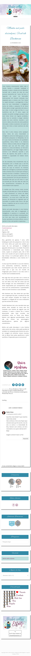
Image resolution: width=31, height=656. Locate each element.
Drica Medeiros (14, 389)
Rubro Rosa (9, 412)
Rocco (11, 393)
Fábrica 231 (22, 389)
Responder (25, 438)
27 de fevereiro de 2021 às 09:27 (13, 414)
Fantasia (5, 390)
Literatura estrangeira (20, 392)
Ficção (10, 390)
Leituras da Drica (7, 392)
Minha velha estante (8, 558)
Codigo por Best (15, 654)
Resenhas (5, 393)
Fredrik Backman (7, 228)
